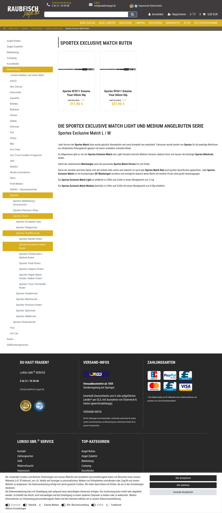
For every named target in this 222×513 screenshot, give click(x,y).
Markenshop (173, 22)
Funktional (116, 504)
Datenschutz (156, 5)
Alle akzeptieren (183, 478)
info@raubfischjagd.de (105, 5)
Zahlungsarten (161, 362)
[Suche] (132, 14)
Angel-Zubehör (107, 22)
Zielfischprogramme (206, 22)
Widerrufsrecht (25, 465)
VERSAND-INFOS (96, 362)
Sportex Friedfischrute (54, 28)
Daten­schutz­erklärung (110, 498)
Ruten (187, 22)
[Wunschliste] (193, 14)
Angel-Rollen (87, 22)
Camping (140, 22)
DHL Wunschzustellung (78, 504)
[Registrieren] (177, 14)
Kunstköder (155, 22)
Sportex (24, 28)
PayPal (100, 504)
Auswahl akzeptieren (183, 492)
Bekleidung (125, 22)
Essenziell (15, 504)
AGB (19, 461)
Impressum (144, 5)
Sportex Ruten (36, 28)
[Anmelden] (156, 14)
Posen (170, 173)
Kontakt (21, 451)
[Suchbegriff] (86, 14)
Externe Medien (51, 504)
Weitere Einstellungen (15, 508)
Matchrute (213, 144)
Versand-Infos (94, 425)
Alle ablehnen (183, 485)
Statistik (32, 504)
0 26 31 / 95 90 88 (60, 5)
